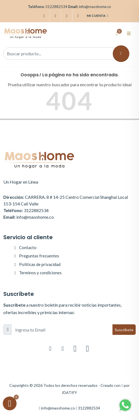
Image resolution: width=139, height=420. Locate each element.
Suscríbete (124, 329)
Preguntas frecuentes (39, 255)
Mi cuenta (97, 16)
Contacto (27, 247)
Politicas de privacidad (40, 264)
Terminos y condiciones (40, 272)
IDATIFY (69, 392)
